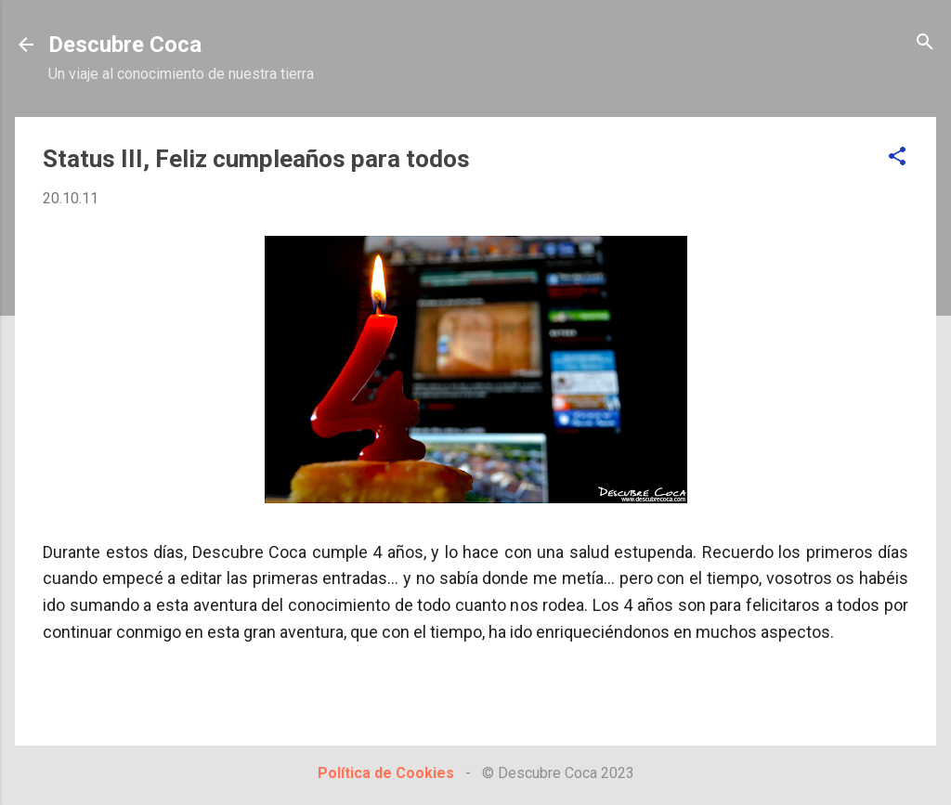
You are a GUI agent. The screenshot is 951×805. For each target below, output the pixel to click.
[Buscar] (925, 43)
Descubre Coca (125, 45)
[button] (897, 157)
